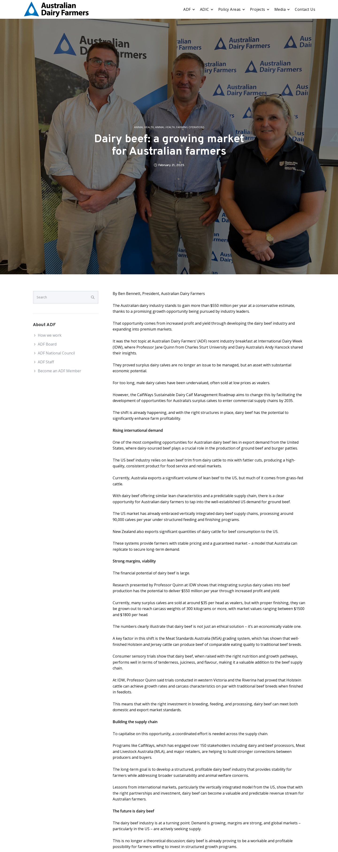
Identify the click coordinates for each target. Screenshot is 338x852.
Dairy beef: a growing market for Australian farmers (169, 145)
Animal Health (144, 127)
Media (280, 9)
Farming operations (190, 127)
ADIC (204, 9)
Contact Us (305, 9)
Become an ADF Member (59, 370)
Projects (257, 9)
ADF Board (47, 344)
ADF (187, 9)
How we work (49, 335)
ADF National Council (56, 353)
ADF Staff (46, 362)
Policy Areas (229, 9)
